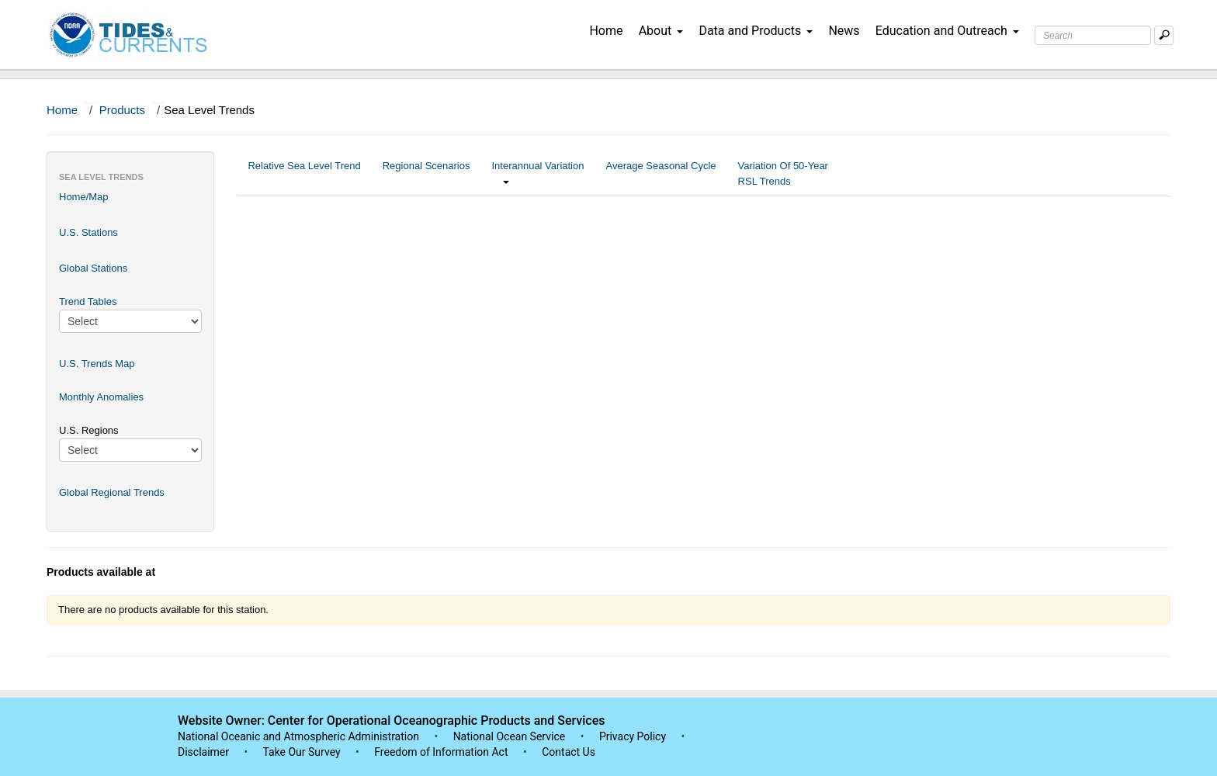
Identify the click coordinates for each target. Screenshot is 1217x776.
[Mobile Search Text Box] (1164, 35)
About (661, 30)
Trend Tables (87, 301)
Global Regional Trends (112, 492)
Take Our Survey (302, 752)
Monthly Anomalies (101, 397)
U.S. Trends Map (97, 363)
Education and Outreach (947, 30)
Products (122, 109)
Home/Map (84, 197)
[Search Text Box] (1093, 35)
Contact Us (568, 752)
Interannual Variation (537, 173)
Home (605, 30)
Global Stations (93, 268)
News (843, 30)
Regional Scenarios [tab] (426, 173)
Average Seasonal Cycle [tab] (660, 173)
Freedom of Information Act (441, 752)
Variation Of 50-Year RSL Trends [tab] (783, 173)
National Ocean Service (509, 736)
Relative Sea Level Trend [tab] (304, 173)
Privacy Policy (632, 736)
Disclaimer (203, 752)
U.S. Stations (88, 232)
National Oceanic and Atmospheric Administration (298, 736)
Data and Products (756, 30)
